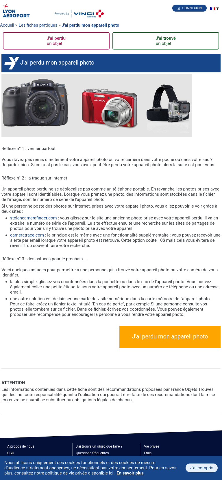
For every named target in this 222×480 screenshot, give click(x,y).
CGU (10, 453)
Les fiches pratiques (37, 25)
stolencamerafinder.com (33, 218)
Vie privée (151, 446)
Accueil (7, 25)
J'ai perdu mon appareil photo (90, 25)
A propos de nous (20, 446)
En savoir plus (130, 473)
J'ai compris (201, 467)
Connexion (192, 8)
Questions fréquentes (92, 453)
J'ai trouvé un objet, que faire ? (99, 446)
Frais (147, 453)
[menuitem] (212, 8)
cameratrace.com (27, 235)
